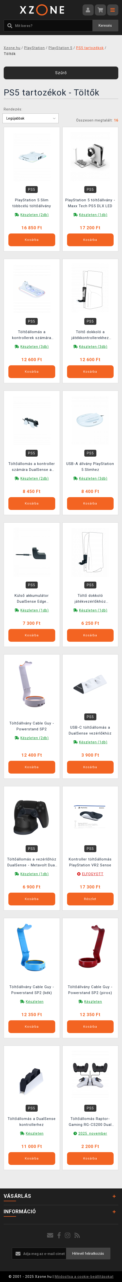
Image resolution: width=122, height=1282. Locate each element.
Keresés (105, 25)
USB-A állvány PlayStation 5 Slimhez (90, 467)
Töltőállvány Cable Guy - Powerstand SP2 (31, 726)
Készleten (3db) (34, 347)
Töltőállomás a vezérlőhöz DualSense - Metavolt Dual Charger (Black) (31, 863)
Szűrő (61, 72)
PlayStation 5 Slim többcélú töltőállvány (31, 203)
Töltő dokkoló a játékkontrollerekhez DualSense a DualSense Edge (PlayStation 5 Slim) (90, 335)
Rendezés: (13, 109)
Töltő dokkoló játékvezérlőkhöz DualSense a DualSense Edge (90, 599)
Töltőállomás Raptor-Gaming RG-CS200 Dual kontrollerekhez (90, 1122)
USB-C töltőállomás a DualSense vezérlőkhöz (90, 730)
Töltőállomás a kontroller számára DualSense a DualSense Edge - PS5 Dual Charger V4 (32, 467)
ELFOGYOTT (93, 874)
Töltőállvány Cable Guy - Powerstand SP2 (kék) (31, 990)
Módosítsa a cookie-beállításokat (84, 1277)
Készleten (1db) (93, 215)
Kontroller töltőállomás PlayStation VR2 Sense (90, 862)
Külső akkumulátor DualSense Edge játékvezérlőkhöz (32, 599)
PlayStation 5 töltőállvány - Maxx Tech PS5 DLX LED (90, 203)
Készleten (35, 1002)
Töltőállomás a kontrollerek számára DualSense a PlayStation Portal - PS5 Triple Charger (31, 335)
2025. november (92, 1133)
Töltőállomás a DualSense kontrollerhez (32, 1122)
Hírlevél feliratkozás (88, 1253)
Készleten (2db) (34, 215)
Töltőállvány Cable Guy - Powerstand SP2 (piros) (90, 990)
